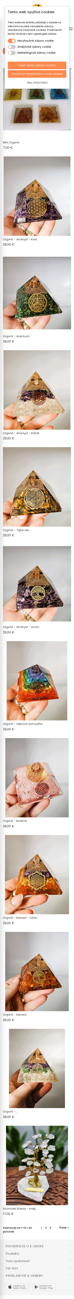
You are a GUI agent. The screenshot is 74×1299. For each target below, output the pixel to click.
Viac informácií (37, 83)
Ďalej (64, 1227)
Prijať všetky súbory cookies (37, 65)
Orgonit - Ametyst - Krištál (21, 433)
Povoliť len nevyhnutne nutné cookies (37, 74)
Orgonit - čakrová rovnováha (22, 724)
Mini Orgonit (11, 142)
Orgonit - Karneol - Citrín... (21, 918)
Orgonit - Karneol (14, 1015)
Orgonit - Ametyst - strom (21, 627)
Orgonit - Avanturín (16, 336)
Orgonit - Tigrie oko (16, 530)
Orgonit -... (10, 1112)
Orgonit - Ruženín (15, 821)
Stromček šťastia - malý (19, 1209)
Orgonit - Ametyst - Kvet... (21, 239)
